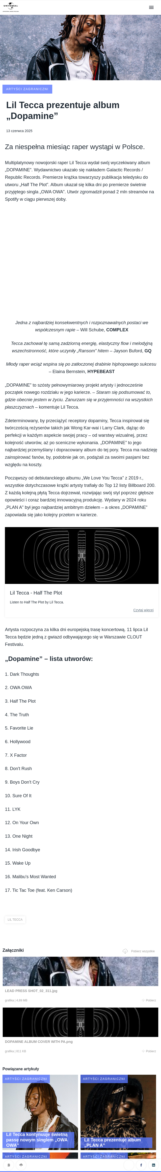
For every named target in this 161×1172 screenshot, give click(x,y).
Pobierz (42, 964)
